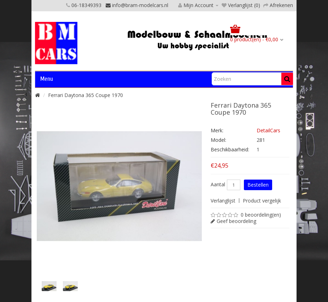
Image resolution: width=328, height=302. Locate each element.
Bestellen (258, 184)
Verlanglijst (223, 200)
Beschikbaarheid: (230, 149)
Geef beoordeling (236, 221)
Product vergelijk (262, 200)
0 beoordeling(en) (261, 214)
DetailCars (268, 130)
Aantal (218, 184)
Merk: (217, 130)
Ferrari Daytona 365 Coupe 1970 (85, 95)
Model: (218, 140)
